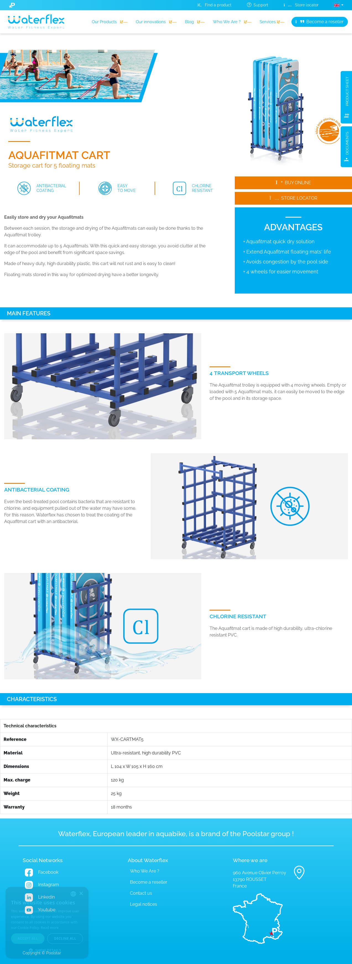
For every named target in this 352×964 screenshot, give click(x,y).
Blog (195, 21)
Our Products (109, 21)
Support (257, 4)
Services (272, 21)
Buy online (293, 182)
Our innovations (156, 21)
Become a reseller (320, 21)
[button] (339, 5)
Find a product (214, 5)
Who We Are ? (232, 21)
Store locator (301, 5)
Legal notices (143, 904)
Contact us (141, 893)
